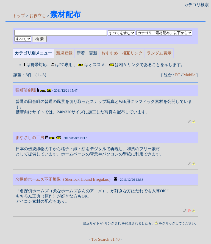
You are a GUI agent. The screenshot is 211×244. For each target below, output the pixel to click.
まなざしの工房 (29, 137)
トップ (19, 15)
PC (177, 75)
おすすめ (109, 53)
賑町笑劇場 (25, 90)
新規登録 (64, 53)
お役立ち (37, 15)
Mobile (189, 75)
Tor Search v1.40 (105, 239)
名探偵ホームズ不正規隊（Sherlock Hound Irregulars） (64, 179)
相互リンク (132, 53)
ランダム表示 (159, 53)
